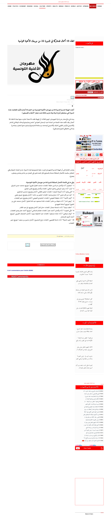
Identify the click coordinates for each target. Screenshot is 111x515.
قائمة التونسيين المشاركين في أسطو (92, 433)
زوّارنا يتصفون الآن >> (89, 265)
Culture (42, 6)
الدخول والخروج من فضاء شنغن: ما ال (91, 391)
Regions (29, 6)
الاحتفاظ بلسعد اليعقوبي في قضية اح (91, 407)
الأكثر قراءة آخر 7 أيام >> (89, 323)
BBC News (93, 6)
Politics (15, 6)
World (73, 6)
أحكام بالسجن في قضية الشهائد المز (92, 399)
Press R (67, 6)
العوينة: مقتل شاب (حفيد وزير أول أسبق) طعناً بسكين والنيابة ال (84, 366)
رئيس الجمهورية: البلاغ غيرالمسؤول (92, 420)
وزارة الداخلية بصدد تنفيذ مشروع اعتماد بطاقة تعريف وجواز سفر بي (84, 330)
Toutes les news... (80, 47)
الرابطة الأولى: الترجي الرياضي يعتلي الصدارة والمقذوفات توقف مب (84, 282)
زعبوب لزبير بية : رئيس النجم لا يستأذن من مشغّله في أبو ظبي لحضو (84, 357)
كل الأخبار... (89, 43)
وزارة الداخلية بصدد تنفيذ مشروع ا (92, 396)
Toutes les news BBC (81, 95)
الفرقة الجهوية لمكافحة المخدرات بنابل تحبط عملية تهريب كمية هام (84, 309)
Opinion (85, 6)
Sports (48, 6)
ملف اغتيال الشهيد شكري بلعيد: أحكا (91, 412)
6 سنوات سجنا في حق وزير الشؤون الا (91, 438)
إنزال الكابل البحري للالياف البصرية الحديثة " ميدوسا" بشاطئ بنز (84, 273)
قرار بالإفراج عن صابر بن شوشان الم (92, 435)
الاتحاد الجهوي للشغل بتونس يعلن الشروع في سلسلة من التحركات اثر (84, 348)
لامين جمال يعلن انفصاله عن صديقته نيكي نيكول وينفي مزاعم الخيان (84, 291)
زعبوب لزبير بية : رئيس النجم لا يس (91, 430)
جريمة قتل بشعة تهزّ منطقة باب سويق (91, 409)
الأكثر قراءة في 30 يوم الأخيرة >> (89, 387)
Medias (61, 6)
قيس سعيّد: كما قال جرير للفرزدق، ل (91, 417)
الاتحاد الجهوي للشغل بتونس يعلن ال (91, 422)
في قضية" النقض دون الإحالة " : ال (91, 401)
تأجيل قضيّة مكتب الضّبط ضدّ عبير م (91, 425)
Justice (79, 6)
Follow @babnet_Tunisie (82, 254)
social (36, 6)
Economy (23, 6)
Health (55, 6)
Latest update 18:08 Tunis (63, 1)
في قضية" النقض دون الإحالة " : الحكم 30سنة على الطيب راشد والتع (84, 339)
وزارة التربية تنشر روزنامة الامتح (92, 428)
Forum (99, 6)
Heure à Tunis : (89, 514)
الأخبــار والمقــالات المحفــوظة (48, 245)
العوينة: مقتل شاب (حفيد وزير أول (90, 441)
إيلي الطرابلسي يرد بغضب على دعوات (91, 394)
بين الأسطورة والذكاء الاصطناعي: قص (91, 415)
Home (9, 6)
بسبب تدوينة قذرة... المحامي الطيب (92, 404)
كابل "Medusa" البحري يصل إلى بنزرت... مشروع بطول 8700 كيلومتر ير (84, 302)
